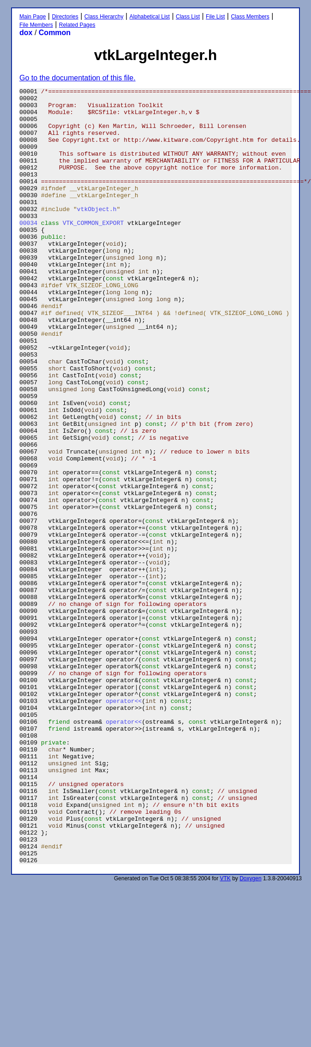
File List (215, 16)
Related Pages (77, 25)
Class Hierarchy (104, 16)
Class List (188, 16)
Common (55, 32)
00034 (28, 250)
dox (25, 32)
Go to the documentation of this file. (77, 78)
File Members (36, 25)
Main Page (32, 16)
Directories (65, 16)
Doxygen (250, 1033)
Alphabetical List (150, 16)
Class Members (250, 16)
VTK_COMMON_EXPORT (93, 250)
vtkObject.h (97, 234)
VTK (225, 1033)
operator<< (124, 824)
